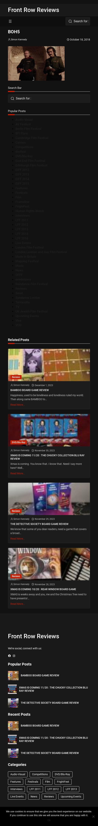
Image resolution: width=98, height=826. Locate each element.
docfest (20, 151)
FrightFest (22, 206)
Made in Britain (25, 256)
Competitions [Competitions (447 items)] (40, 774)
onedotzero (23, 279)
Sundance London (27, 298)
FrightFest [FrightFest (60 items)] (63, 781)
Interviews (22, 215)
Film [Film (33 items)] (47, 781)
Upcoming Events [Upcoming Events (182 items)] (71, 796)
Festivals (21, 193)
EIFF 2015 (22, 183)
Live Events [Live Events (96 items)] (17, 796)
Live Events (23, 243)
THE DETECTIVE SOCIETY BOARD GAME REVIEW (39, 524)
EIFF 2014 (22, 179)
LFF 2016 (21, 238)
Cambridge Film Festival (31, 138)
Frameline (22, 202)
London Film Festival (29, 247)
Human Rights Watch (29, 211)
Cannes (20, 142)
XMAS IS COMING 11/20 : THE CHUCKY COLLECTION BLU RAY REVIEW (47, 457)
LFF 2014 (21, 234)
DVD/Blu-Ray (24, 156)
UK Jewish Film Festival (31, 311)
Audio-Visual (24, 120)
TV (17, 307)
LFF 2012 (21, 225)
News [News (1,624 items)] (34, 796)
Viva (18, 320)
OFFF (19, 275)
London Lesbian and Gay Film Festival (41, 252)
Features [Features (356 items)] (15, 781)
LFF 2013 (21, 229)
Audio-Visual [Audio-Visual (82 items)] (17, 774)
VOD (18, 325)
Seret (19, 293)
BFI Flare (21, 133)
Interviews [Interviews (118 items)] (16, 789)
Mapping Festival (27, 261)
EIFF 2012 (22, 170)
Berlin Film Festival (28, 129)
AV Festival (23, 124)
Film (18, 197)
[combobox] (78, 21)
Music (19, 266)
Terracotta (22, 302)
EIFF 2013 (22, 174)
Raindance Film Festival (31, 284)
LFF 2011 (21, 220)
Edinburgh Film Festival (31, 165)
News (19, 270)
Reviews (21, 288)
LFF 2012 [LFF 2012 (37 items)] (53, 789)
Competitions (24, 147)
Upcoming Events (27, 316)
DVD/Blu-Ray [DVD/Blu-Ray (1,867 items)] (62, 774)
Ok (49, 820)
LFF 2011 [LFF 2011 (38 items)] (35, 789)
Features (21, 188)
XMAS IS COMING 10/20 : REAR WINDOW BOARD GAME (43, 589)
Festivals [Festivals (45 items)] (33, 781)
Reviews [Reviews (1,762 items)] (49, 796)
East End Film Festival (30, 161)
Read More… (17, 404)
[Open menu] (10, 21)
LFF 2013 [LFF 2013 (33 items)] (71, 789)
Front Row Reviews (33, 10)
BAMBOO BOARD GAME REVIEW (29, 390)
